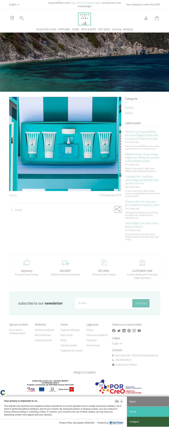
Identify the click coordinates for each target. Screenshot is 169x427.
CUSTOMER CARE (142, 271)
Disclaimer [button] (91, 340)
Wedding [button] (128, 29)
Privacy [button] (89, 329)
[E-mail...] (103, 303)
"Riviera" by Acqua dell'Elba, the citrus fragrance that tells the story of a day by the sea (141, 135)
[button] (118, 209)
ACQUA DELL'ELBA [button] (46, 29)
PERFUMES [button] (64, 29)
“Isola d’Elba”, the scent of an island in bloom (141, 225)
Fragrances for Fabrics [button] (72, 350)
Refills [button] (63, 340)
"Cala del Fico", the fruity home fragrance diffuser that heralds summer (141, 180)
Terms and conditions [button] (97, 335)
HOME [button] (75, 29)
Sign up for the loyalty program (86, 2)
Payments (26, 271)
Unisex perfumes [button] (43, 340)
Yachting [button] (116, 29)
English (12, 4)
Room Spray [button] (67, 335)
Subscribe (141, 303)
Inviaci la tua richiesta (126, 364)
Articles (13, 195)
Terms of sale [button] (93, 345)
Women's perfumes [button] (44, 329)
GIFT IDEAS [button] (104, 29)
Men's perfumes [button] (43, 335)
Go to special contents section (17, 331)
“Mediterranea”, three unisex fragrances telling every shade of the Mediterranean (142, 157)
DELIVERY (65, 271)
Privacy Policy (65, 423)
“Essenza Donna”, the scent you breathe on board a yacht (142, 203)
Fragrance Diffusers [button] (70, 329)
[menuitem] (117, 29)
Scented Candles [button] (69, 345)
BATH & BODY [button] (88, 29)
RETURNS (103, 271)
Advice (129, 113)
